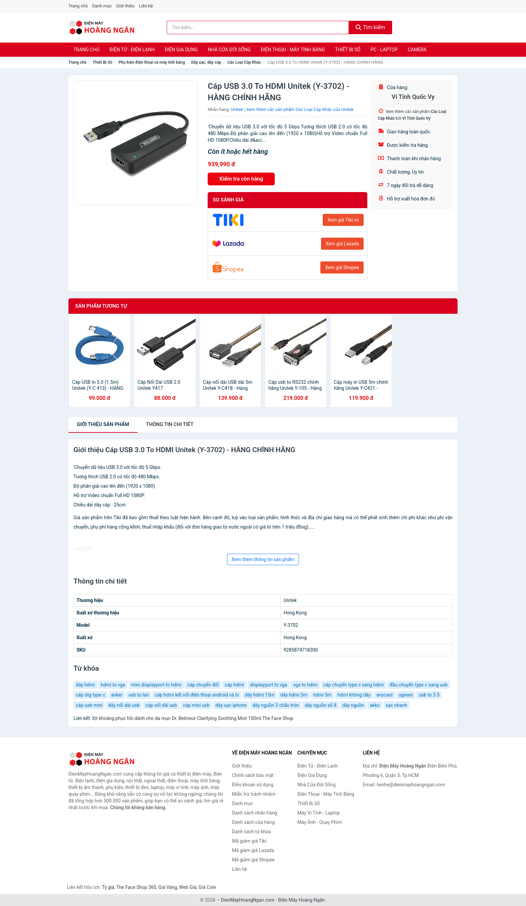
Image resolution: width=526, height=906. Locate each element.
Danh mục (102, 5)
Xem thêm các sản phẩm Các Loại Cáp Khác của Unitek (299, 109)
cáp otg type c (90, 695)
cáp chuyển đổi (203, 684)
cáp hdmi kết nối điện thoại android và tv (197, 695)
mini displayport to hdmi (156, 684)
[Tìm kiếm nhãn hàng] (258, 27)
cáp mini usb (196, 705)
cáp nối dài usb (161, 705)
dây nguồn (353, 705)
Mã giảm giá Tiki (249, 841)
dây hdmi (85, 684)
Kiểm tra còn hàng (241, 179)
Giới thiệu (125, 5)
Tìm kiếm (370, 27)
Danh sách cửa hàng (253, 822)
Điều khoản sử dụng (253, 784)
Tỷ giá (108, 887)
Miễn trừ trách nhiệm (253, 794)
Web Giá (188, 887)
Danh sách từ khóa (251, 831)
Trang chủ (78, 5)
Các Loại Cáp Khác (244, 62)
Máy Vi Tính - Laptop (319, 813)
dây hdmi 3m (293, 695)
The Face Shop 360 (136, 887)
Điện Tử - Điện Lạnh (132, 49)
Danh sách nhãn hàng (254, 813)
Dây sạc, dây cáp (206, 62)
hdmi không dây (354, 695)
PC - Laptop (384, 49)
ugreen (406, 695)
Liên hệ (146, 5)
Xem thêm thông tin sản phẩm (262, 559)
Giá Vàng (167, 887)
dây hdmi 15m (259, 695)
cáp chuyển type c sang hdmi (353, 684)
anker (116, 695)
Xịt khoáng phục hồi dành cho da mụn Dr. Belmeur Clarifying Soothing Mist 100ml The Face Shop (192, 718)
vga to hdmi (305, 684)
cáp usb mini (89, 705)
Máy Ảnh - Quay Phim (320, 822)
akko (375, 705)
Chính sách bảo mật (253, 775)
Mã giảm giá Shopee (253, 859)
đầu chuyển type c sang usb (418, 684)
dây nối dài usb (124, 705)
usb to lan (138, 695)
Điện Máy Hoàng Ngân (301, 900)
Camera (417, 49)
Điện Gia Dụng (181, 49)
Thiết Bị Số (348, 49)
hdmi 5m (322, 695)
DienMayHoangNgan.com (247, 900)
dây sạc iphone (231, 705)
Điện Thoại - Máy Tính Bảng (293, 49)
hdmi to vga (113, 684)
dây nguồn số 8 (320, 705)
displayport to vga (268, 684)
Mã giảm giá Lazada (253, 850)
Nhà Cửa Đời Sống (229, 49)
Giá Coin (207, 887)
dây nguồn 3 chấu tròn (276, 705)
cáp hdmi (234, 684)
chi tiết (170, 424)
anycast (384, 695)
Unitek (237, 109)
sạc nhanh (396, 705)
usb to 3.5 (429, 695)
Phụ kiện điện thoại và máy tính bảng (151, 62)
